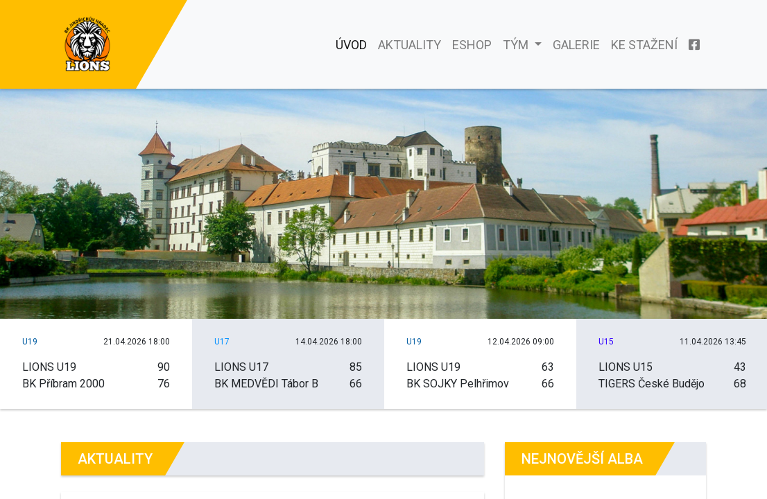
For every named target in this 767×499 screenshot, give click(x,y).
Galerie (576, 44)
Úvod (351, 44)
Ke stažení (644, 44)
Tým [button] (517, 44)
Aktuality (409, 44)
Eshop (472, 44)
